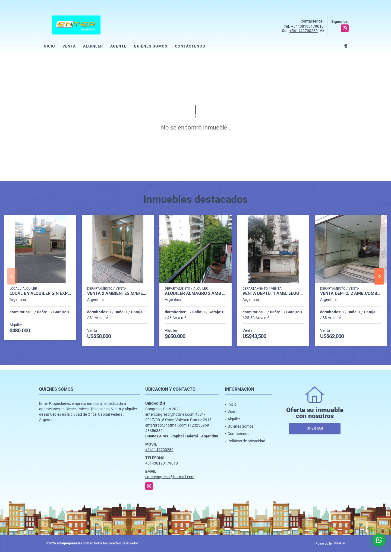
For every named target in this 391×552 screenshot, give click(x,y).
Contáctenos (190, 46)
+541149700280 (303, 31)
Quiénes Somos (151, 46)
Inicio (48, 46)
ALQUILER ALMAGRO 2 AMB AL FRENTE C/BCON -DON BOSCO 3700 (195, 293)
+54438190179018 (307, 26)
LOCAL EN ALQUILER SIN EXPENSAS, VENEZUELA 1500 (40, 293)
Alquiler (93, 46)
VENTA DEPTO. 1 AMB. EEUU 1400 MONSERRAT (273, 293)
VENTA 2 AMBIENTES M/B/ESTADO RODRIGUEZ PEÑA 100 (118, 293)
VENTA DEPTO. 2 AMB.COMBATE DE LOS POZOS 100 (350, 293)
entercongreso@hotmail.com (169, 477)
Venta (69, 46)
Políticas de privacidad (246, 441)
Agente (118, 46)
